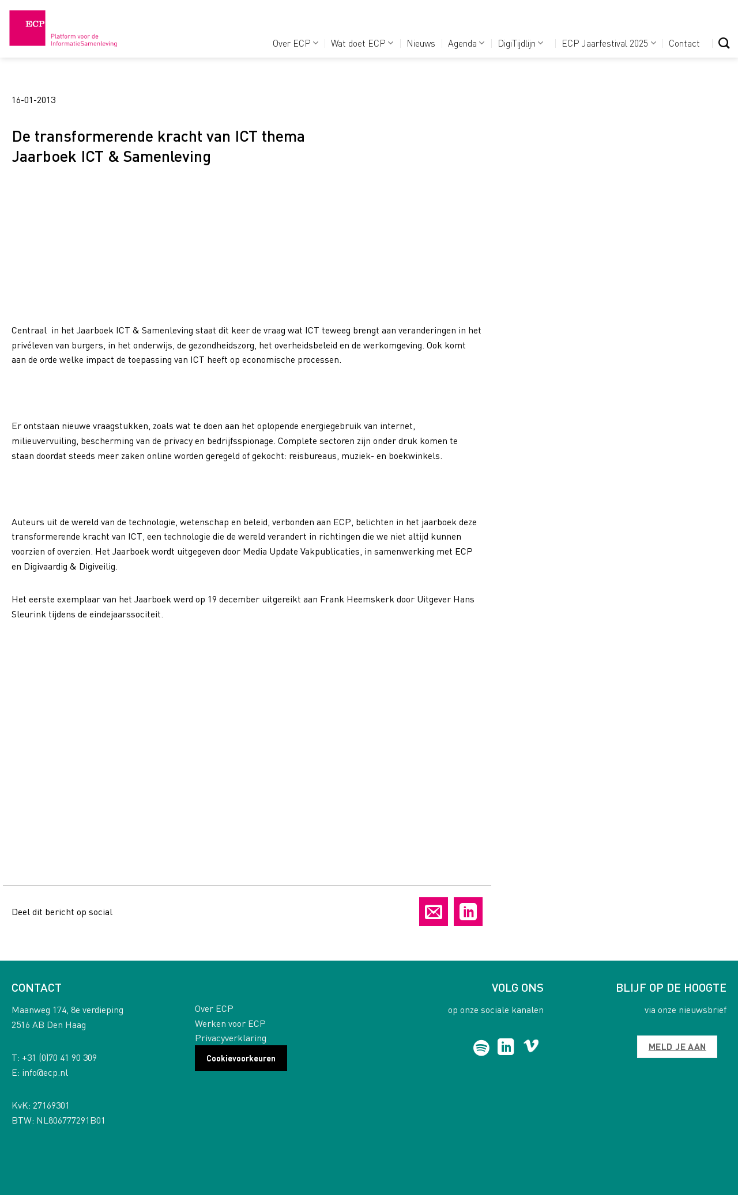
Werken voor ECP (230, 1023)
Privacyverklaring (230, 1037)
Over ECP (295, 43)
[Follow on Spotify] (481, 1048)
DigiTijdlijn (520, 43)
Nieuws (420, 43)
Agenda (466, 43)
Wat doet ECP (362, 43)
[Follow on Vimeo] (531, 1048)
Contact (684, 43)
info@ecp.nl (45, 1072)
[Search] (723, 43)
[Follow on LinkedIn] (506, 1048)
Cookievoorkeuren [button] (241, 1058)
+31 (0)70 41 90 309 (59, 1057)
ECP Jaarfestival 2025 (609, 43)
